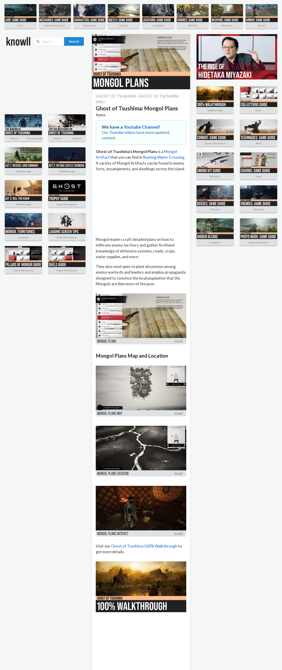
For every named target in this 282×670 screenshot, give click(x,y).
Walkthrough (23, 171)
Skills (259, 143)
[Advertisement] (37, 80)
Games (14, 138)
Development (35, 138)
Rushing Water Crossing (163, 157)
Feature (76, 138)
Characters (89, 25)
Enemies (259, 209)
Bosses (215, 209)
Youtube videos (122, 132)
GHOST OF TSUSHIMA (116, 96)
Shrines (192, 25)
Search (74, 41)
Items (101, 114)
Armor (261, 25)
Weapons (227, 25)
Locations (158, 25)
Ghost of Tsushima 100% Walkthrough (144, 546)
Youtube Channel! (142, 127)
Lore (20, 25)
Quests (123, 25)
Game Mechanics (54, 25)
